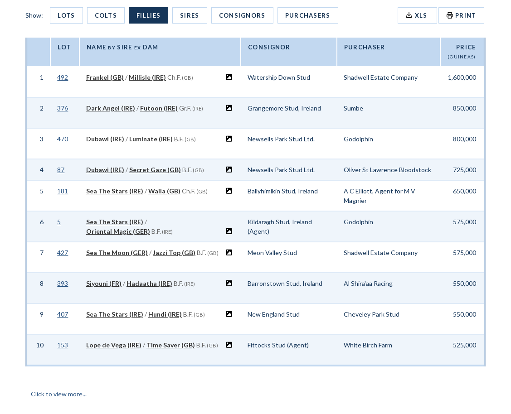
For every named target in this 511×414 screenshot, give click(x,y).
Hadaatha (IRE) (149, 283)
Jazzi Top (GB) (174, 252)
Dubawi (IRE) (105, 139)
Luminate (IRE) (151, 139)
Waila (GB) (164, 191)
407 (62, 314)
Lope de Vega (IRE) (113, 345)
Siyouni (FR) (104, 283)
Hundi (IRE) (165, 314)
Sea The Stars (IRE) (114, 191)
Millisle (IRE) (147, 77)
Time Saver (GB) (170, 345)
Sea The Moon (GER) (117, 252)
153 (62, 345)
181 (62, 191)
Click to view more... (59, 394)
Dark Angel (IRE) (110, 108)
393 (62, 283)
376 (62, 108)
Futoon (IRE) (159, 108)
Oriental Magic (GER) (118, 231)
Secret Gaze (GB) (155, 169)
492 (62, 77)
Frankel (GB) (105, 77)
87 (60, 169)
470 (62, 139)
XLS (417, 15)
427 (62, 252)
